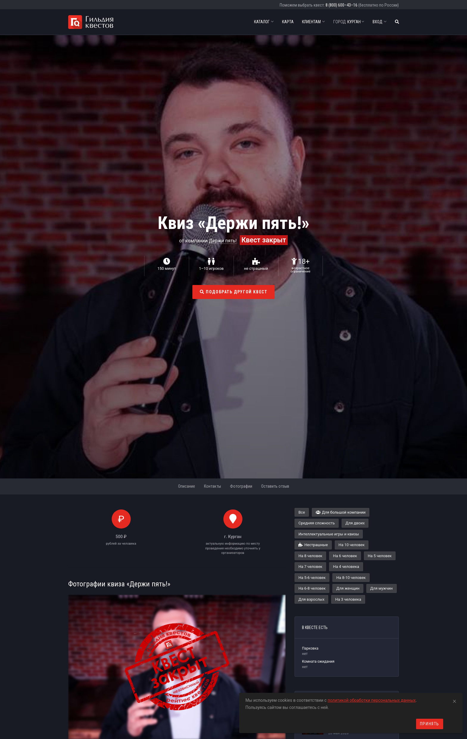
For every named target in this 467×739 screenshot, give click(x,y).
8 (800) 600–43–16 (341, 5)
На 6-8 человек (312, 588)
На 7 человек (310, 566)
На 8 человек (310, 556)
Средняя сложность (316, 523)
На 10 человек (352, 545)
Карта (288, 21)
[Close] (454, 700)
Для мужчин (381, 588)
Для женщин (347, 588)
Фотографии (241, 486)
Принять (429, 723)
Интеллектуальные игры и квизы (328, 534)
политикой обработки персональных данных (372, 700)
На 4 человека (346, 566)
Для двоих (355, 523)
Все (301, 512)
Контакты (212, 486)
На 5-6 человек (312, 577)
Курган (348, 21)
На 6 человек (345, 556)
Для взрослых (311, 599)
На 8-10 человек (351, 577)
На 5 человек (380, 556)
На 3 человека (348, 599)
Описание (186, 486)
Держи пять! (222, 241)
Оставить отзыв (275, 486)
